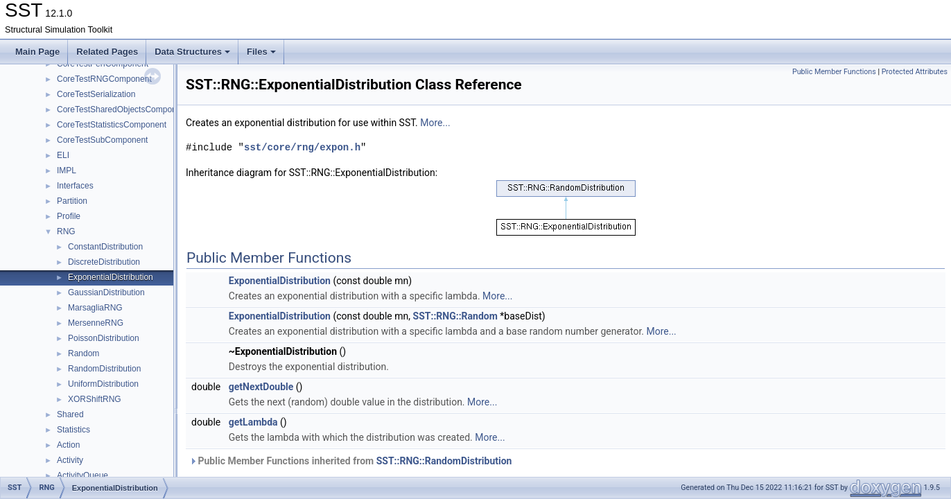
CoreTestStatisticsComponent (111, 125)
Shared (70, 414)
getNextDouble (261, 386)
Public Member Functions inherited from (350, 460)
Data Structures (192, 51)
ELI (63, 155)
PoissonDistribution (103, 338)
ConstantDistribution (105, 247)
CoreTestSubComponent (102, 140)
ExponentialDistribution (110, 277)
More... (435, 122)
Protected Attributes (915, 71)
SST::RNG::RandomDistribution (444, 460)
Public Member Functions (834, 71)
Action (68, 445)
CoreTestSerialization (96, 94)
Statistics (73, 430)
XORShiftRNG (94, 399)
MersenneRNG (95, 323)
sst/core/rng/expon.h (302, 147)
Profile (68, 216)
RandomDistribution (104, 369)
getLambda (253, 422)
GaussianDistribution (106, 292)
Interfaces (75, 186)
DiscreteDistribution (104, 262)
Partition (72, 201)
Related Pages (107, 51)
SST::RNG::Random (455, 316)
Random (83, 353)
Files (261, 51)
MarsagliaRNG (95, 308)
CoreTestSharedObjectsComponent (122, 109)
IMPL (66, 170)
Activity (70, 460)
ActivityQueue (82, 475)
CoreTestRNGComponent (104, 79)
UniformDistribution (103, 384)
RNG (66, 231)
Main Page (37, 51)
